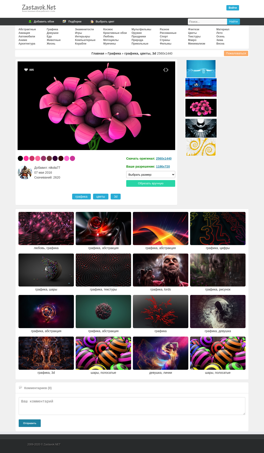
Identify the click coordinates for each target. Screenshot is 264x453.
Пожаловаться (236, 53)
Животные (54, 40)
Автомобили (26, 36)
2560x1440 (164, 158)
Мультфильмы (141, 29)
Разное (164, 29)
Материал (222, 29)
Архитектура (26, 43)
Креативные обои (115, 33)
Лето (219, 33)
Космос (108, 29)
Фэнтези (193, 29)
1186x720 (163, 166)
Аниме (22, 40)
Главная (97, 53)
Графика (52, 29)
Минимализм (196, 43)
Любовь (108, 36)
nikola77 (54, 167)
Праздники (139, 36)
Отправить (29, 423)
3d (116, 196)
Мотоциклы (111, 40)
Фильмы (165, 43)
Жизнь (51, 43)
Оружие (137, 33)
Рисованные (168, 33)
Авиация (24, 33)
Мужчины (109, 43)
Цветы (192, 33)
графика (81, 196)
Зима (219, 40)
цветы (100, 196)
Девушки (53, 33)
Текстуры (194, 36)
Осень (220, 36)
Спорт (164, 36)
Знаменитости (84, 29)
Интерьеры (82, 36)
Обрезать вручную (151, 183)
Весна (220, 43)
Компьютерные (85, 40)
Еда (49, 36)
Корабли (80, 43)
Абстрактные (27, 29)
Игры (78, 33)
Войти (233, 7)
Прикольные (140, 43)
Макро (192, 40)
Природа (137, 40)
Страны (165, 40)
